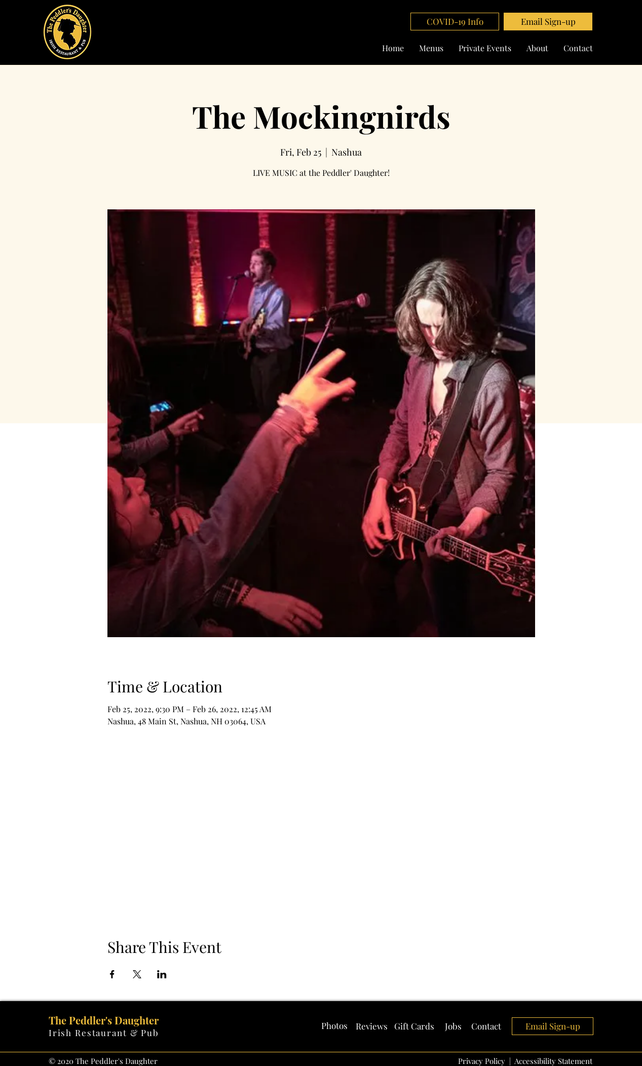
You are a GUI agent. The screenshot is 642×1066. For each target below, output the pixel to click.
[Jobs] (453, 1026)
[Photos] (334, 1026)
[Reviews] (372, 1026)
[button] (548, 21)
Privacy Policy (481, 1061)
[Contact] (486, 1026)
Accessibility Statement (553, 1061)
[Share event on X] (137, 974)
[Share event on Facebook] (112, 974)
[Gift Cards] (414, 1026)
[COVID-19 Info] (454, 21)
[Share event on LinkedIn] (162, 974)
